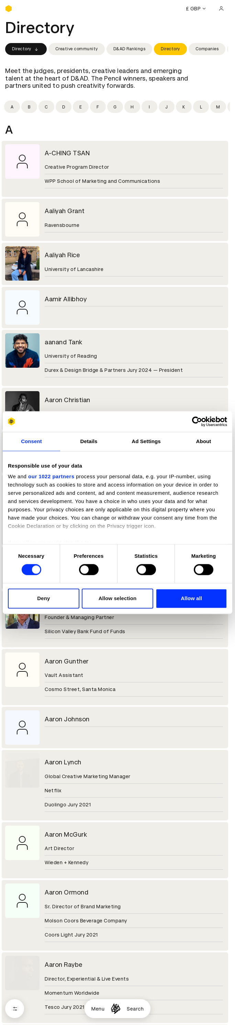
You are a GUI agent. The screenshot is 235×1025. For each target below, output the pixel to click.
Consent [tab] (31, 441)
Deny (43, 598)
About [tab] (203, 441)
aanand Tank (63, 342)
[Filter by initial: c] (46, 107)
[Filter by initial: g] (115, 107)
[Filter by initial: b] (29, 107)
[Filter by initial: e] (80, 107)
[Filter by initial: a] (12, 107)
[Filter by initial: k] (183, 107)
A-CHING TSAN (67, 153)
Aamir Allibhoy (66, 299)
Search (135, 1009)
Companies (207, 48)
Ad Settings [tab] (146, 441)
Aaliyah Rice (62, 255)
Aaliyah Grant (65, 211)
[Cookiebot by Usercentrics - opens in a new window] (197, 421)
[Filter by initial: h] (132, 107)
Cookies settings (35, 986)
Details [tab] (89, 441)
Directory (26, 49)
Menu (97, 1009)
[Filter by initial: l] (201, 107)
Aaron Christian (67, 400)
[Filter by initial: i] (149, 107)
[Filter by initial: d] (63, 107)
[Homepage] (115, 1008)
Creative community (76, 48)
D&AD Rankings (129, 48)
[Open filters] (14, 1008)
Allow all (191, 598)
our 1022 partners (51, 476)
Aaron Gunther (67, 661)
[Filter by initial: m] (218, 107)
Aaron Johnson (67, 719)
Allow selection (118, 598)
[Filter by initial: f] (98, 107)
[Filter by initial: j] (166, 107)
